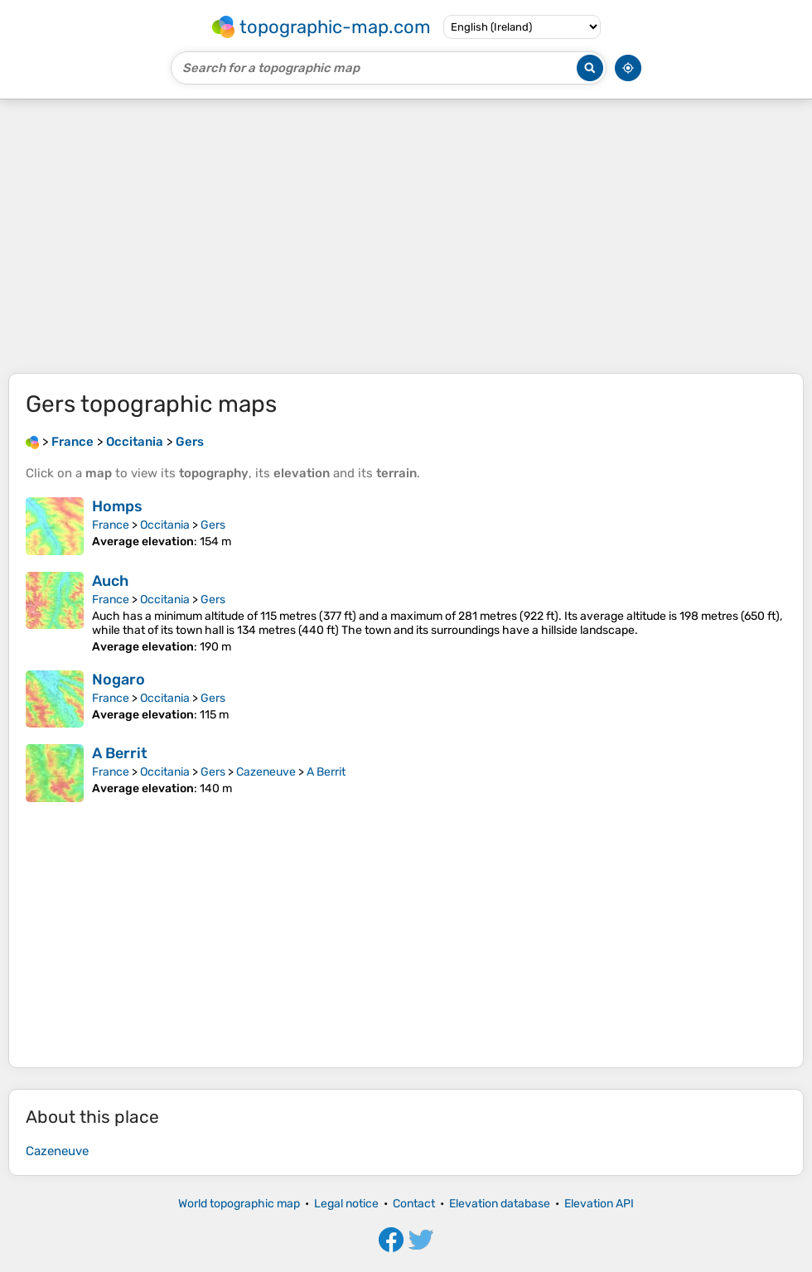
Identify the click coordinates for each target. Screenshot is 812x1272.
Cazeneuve (266, 772)
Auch (110, 581)
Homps (117, 506)
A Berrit (119, 753)
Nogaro (118, 679)
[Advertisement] (406, 236)
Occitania (165, 525)
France (110, 525)
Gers (213, 525)
